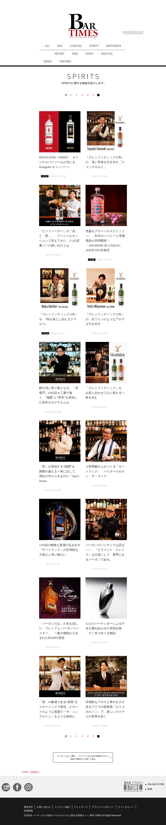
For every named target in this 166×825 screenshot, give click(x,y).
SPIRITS (94, 45)
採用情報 (28, 810)
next (99, 96)
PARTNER (65, 61)
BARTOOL (107, 53)
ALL (47, 45)
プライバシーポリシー (103, 807)
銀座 (150, 789)
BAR (59, 45)
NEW (75, 53)
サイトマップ (81, 807)
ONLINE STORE (156, 784)
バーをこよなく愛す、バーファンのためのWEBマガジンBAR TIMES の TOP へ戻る (83, 757)
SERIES (47, 61)
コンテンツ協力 (62, 807)
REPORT (60, 53)
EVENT (90, 53)
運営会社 (28, 807)
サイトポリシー (126, 807)
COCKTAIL (76, 45)
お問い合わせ (43, 807)
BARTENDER (113, 45)
